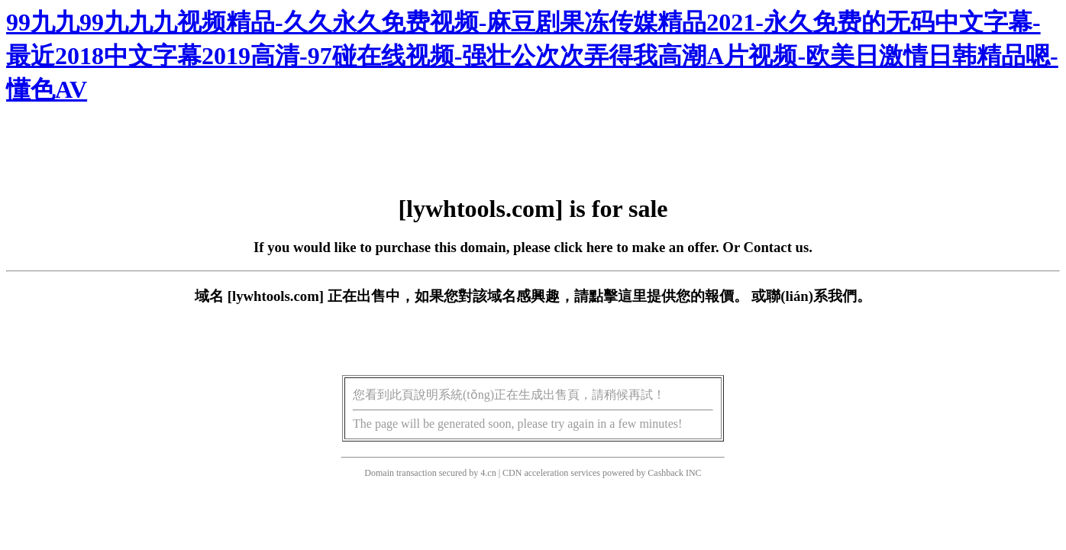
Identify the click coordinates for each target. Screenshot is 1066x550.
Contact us (776, 247)
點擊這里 (618, 296)
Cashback (665, 472)
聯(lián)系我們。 (818, 296)
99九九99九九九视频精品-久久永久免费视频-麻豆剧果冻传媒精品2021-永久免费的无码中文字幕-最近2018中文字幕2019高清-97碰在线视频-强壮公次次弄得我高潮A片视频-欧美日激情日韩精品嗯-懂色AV (532, 55)
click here (583, 247)
